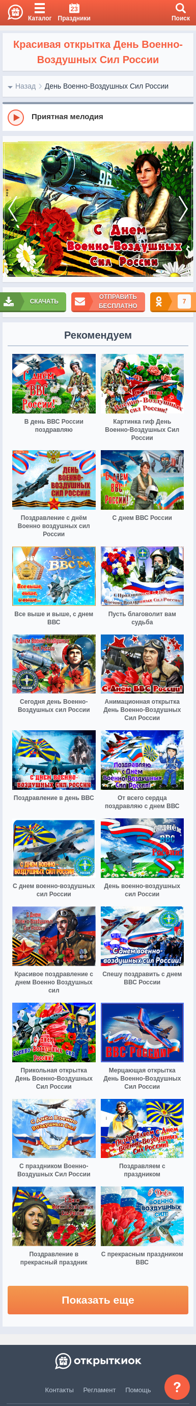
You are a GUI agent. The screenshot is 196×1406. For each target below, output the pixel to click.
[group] (98, 117)
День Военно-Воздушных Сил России (107, 86)
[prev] (12, 209)
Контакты (59, 1390)
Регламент (99, 1390)
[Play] (16, 117)
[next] (183, 209)
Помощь (138, 1390)
